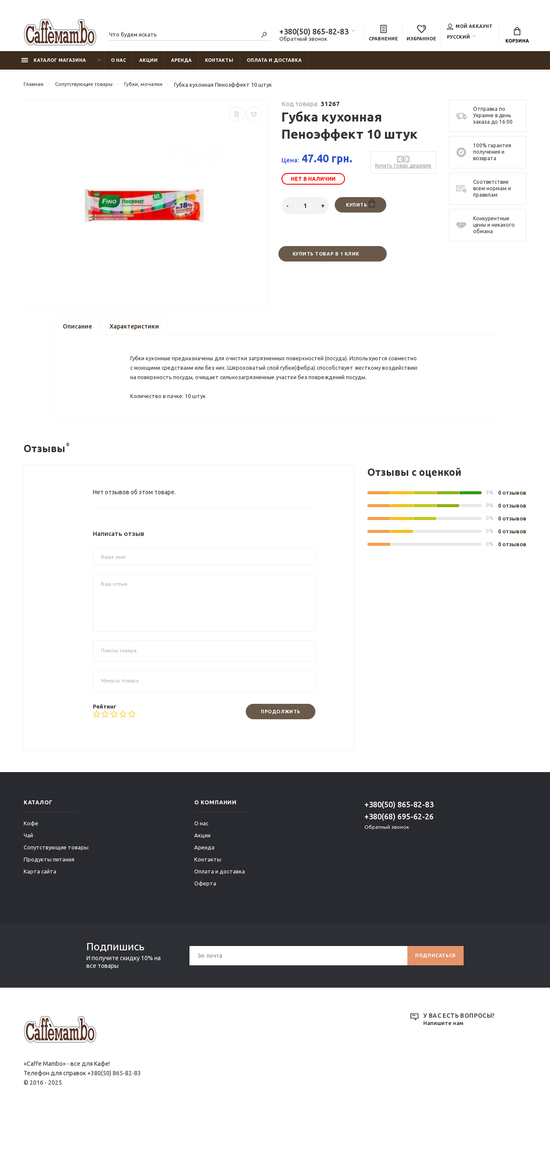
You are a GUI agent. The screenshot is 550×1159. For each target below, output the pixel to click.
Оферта (205, 926)
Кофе (31, 866)
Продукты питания (49, 902)
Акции (148, 64)
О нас (118, 64)
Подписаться (432, 998)
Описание (77, 331)
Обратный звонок (303, 40)
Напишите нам (445, 1065)
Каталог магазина (53, 64)
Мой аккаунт (469, 27)
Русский (458, 38)
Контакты (219, 64)
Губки (139, 374)
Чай (28, 878)
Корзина (517, 36)
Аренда (181, 64)
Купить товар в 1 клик (325, 259)
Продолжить (277, 753)
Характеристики (134, 331)
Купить (360, 208)
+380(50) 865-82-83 (313, 32)
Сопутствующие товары (56, 890)
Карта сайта (40, 914)
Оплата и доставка (274, 64)
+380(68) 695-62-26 (399, 859)
